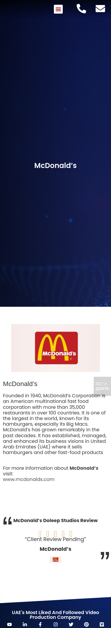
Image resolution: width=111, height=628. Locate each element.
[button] (58, 9)
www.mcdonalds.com (28, 479)
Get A (102, 386)
